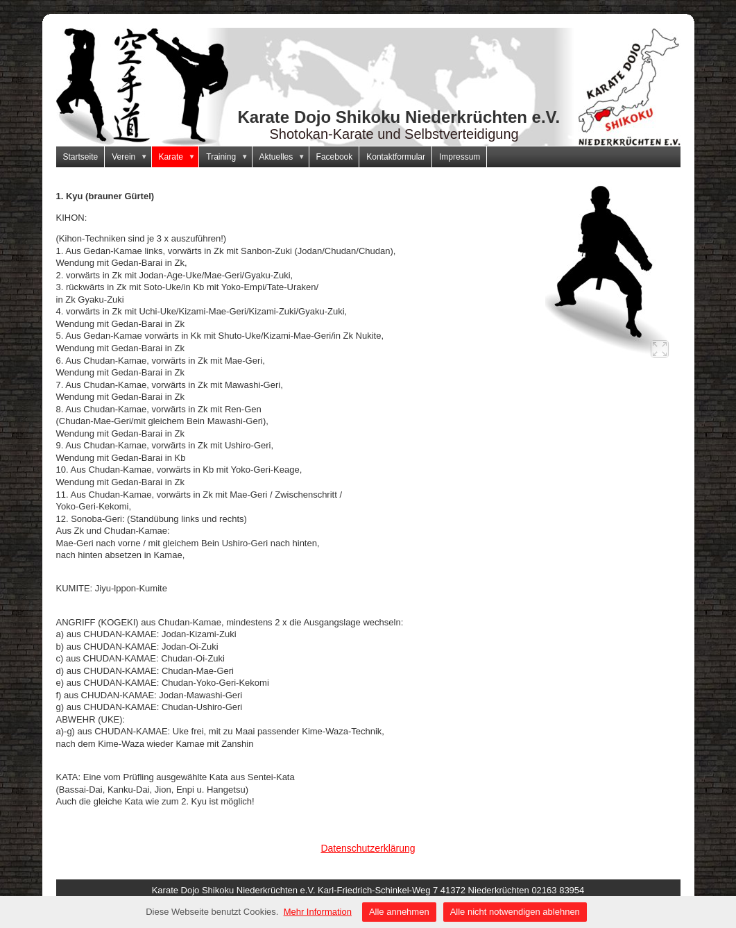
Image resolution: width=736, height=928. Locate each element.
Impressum (459, 157)
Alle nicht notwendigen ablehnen (515, 911)
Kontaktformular (395, 157)
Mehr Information (318, 911)
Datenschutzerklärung (367, 848)
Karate (179, 157)
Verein (131, 157)
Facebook (334, 157)
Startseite (81, 157)
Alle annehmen (399, 911)
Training (229, 157)
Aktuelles (284, 157)
